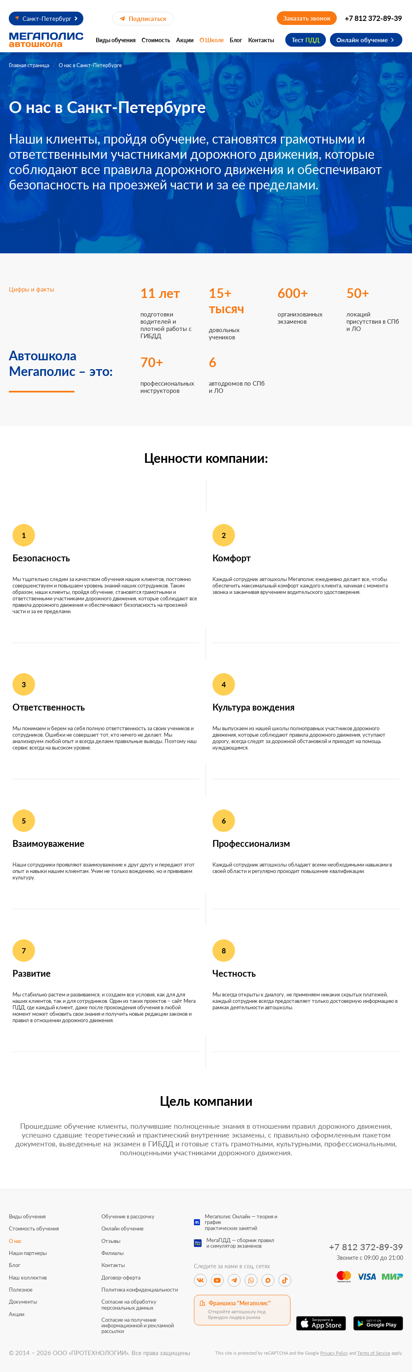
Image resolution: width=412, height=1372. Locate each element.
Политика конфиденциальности (139, 1289)
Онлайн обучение (362, 39)
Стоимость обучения (34, 1228)
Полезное (21, 1289)
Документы (23, 1301)
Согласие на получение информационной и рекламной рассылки (137, 1325)
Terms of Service (373, 1353)
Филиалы (112, 1253)
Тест (305, 39)
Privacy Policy (334, 1353)
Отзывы (110, 1241)
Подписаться (142, 18)
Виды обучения (116, 40)
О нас (15, 1241)
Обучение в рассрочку (127, 1216)
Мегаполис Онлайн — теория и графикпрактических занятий (241, 1222)
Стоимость (156, 40)
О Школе (212, 40)
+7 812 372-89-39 (373, 18)
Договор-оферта (120, 1277)
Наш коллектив (28, 1277)
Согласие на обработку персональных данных (129, 1304)
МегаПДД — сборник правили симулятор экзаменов (240, 1243)
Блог (236, 40)
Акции (185, 40)
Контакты (261, 40)
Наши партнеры (28, 1253)
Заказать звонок (306, 18)
